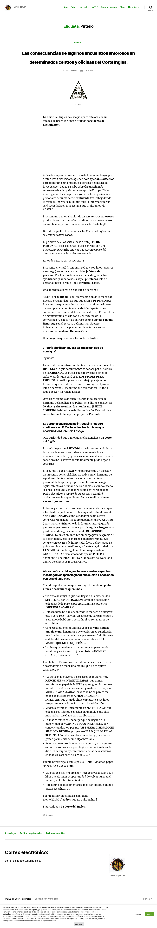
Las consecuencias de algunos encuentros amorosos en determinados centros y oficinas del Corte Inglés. (78, 70)
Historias (132, 9)
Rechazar (78, 924)
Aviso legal (12, 855)
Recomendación (109, 9)
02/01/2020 (89, 93)
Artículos (84, 9)
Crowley (73, 93)
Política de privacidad (37, 855)
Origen (74, 9)
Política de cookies (69, 855)
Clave (122, 9)
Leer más (139, 914)
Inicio (65, 9)
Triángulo (79, 47)
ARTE (95, 9)
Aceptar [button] (149, 914)
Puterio (49, 837)
